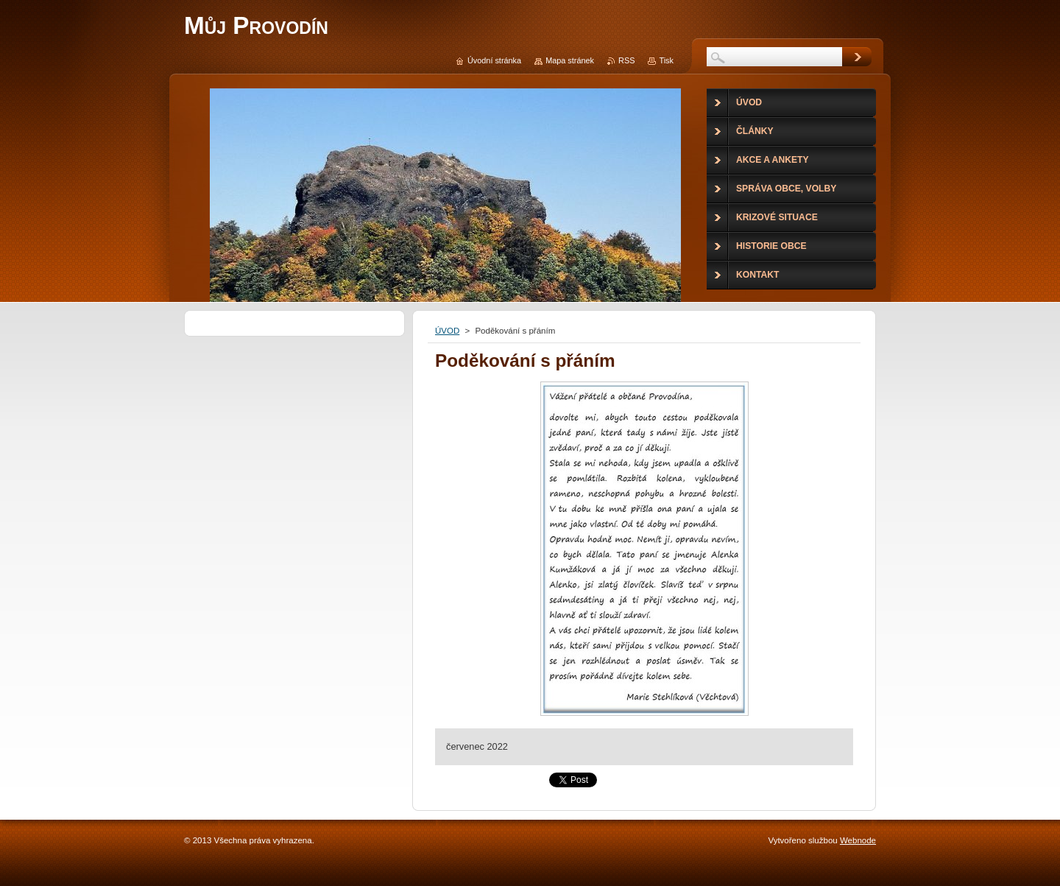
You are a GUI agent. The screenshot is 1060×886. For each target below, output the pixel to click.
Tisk (666, 60)
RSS (626, 60)
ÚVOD (447, 330)
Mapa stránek (569, 60)
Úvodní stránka (494, 60)
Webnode (858, 840)
